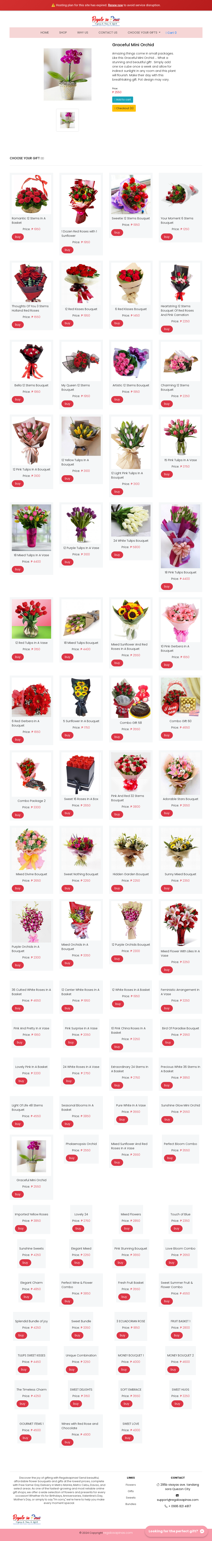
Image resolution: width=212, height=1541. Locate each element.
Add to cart (122, 99)
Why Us (82, 32)
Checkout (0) (124, 108)
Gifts (131, 1491)
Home (47, 32)
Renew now (115, 5)
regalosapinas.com (118, 1533)
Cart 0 (171, 33)
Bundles (130, 1504)
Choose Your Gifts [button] (143, 32)
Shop (63, 32)
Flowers (131, 1485)
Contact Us (108, 32)
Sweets (131, 1497)
